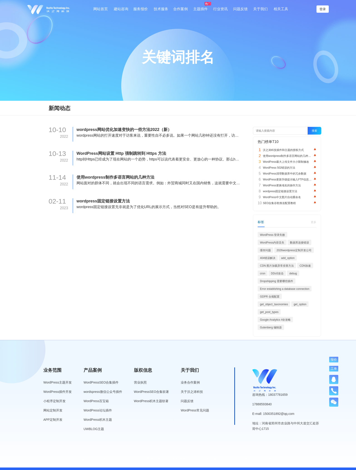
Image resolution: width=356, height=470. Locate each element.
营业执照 (140, 382)
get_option (300, 304)
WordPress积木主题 (98, 419)
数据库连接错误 (299, 242)
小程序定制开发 (54, 401)
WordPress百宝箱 (96, 401)
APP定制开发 (52, 419)
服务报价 (140, 9)
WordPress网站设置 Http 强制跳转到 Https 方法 (121, 153)
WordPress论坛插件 (98, 410)
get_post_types (269, 312)
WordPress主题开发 (57, 382)
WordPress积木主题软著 (151, 401)
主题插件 (200, 9)
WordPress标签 (172, 465)
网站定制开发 (52, 410)
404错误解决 (267, 258)
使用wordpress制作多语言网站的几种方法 (115, 177)
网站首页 (100, 9)
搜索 (314, 130)
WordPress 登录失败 (272, 234)
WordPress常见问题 (195, 410)
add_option (287, 258)
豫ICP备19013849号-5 (221, 458)
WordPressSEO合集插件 (101, 382)
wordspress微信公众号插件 (103, 392)
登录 (322, 9)
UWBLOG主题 (94, 429)
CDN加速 (305, 265)
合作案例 (180, 9)
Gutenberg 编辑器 (271, 327)
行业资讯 (220, 9)
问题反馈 (240, 9)
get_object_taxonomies (274, 304)
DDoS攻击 (277, 273)
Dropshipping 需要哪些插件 (276, 281)
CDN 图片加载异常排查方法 (277, 265)
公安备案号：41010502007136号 (264, 458)
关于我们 (260, 9)
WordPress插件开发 (57, 392)
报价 (334, 359)
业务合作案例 (190, 382)
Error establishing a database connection (284, 288)
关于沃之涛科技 (192, 392)
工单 (334, 368)
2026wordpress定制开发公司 (294, 250)
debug (293, 273)
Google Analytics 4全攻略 (275, 319)
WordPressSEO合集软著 (151, 392)
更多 (313, 222)
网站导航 (193, 465)
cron (262, 273)
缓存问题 (265, 250)
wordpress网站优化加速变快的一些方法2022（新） (124, 129)
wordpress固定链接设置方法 (103, 201)
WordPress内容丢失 (272, 242)
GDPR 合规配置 (269, 296)
